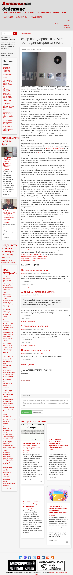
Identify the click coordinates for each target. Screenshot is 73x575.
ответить (23, 287)
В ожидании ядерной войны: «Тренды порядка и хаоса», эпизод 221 (8, 106)
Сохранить (26, 412)
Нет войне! (29, 12)
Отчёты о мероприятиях (39, 256)
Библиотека (22, 17)
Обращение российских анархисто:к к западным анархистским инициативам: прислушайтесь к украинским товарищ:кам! (8, 94)
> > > (9, 489)
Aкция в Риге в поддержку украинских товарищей (7, 69)
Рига (22, 258)
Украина (32, 258)
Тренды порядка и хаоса (48, 12)
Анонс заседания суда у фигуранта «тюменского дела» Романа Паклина (9, 214)
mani (42, 295)
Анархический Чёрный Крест (10, 141)
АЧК (64, 12)
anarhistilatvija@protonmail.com (31, 254)
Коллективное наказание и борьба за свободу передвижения (33, 504)
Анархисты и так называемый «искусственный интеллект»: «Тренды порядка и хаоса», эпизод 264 (8, 405)
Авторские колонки (33, 421)
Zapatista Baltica (26, 250)
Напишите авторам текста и (35, 350)
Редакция (6, 169)
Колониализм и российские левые (7, 76)
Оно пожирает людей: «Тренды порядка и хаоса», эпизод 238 (8, 83)
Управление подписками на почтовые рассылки (8, 260)
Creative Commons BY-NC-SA (58, 572)
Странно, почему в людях (34, 270)
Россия (37, 258)
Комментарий (26, 380)
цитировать (31, 287)
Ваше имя (24, 373)
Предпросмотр (37, 412)
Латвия (27, 258)
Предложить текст (12, 12)
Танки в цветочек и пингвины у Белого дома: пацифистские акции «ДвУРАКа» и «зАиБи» (8, 361)
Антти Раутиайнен (54, 453)
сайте (39, 152)
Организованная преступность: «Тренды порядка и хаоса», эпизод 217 (8, 115)
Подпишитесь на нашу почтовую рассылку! (10, 250)
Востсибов (26, 453)
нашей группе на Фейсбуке (54, 148)
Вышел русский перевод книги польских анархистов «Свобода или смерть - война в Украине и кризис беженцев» (8, 125)
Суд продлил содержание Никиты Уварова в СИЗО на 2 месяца (8, 162)
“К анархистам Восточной (34, 326)
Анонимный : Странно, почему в (38, 292)
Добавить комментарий (28, 260)
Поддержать (36, 17)
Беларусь (43, 258)
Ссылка (23, 273)
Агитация (8, 17)
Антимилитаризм (26, 33)
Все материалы (10, 271)
